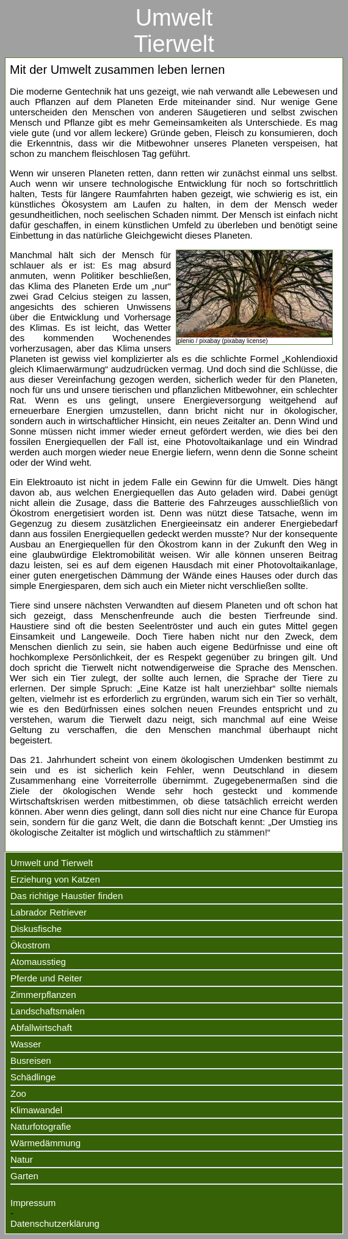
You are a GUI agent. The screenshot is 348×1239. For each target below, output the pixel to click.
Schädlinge (33, 1077)
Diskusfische (36, 928)
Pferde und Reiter (46, 978)
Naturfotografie (40, 1126)
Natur (21, 1159)
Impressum (33, 1202)
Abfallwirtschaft (41, 1027)
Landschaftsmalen (47, 1011)
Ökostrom (30, 945)
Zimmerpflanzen (43, 994)
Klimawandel (36, 1110)
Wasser (25, 1044)
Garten (24, 1176)
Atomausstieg (38, 961)
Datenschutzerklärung (55, 1223)
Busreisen (30, 1060)
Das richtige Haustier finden (66, 895)
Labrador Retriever (48, 912)
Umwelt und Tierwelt (51, 863)
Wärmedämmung (45, 1143)
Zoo (18, 1093)
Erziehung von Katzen (55, 879)
